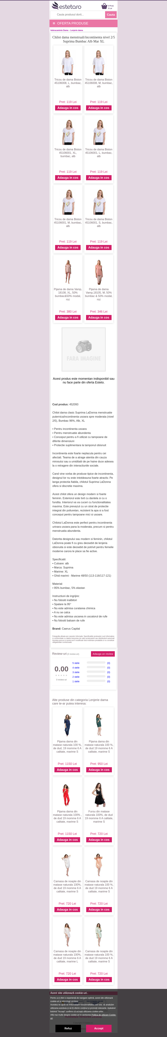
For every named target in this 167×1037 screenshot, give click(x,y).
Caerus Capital (71, 628)
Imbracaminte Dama (59, 30)
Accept (98, 1028)
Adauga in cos (67, 108)
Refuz (68, 1028)
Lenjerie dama (76, 30)
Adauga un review (103, 654)
